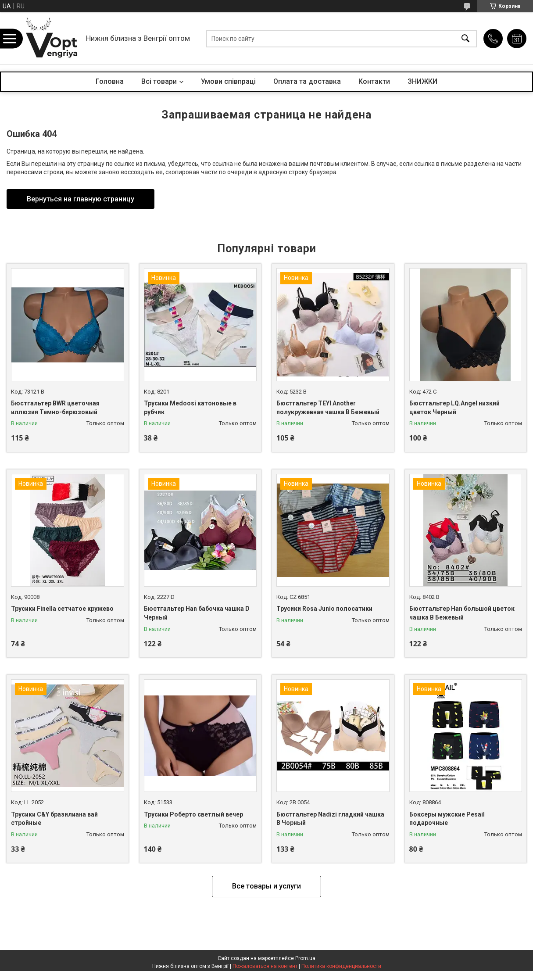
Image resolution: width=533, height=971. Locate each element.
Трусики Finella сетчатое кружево (62, 608)
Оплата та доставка (307, 81)
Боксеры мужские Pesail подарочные (447, 819)
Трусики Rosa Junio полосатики (324, 608)
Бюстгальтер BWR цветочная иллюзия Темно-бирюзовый (55, 408)
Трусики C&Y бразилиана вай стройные (54, 819)
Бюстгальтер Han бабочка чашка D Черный (197, 613)
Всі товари (159, 81)
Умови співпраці (228, 81)
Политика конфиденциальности (341, 966)
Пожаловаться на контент (265, 966)
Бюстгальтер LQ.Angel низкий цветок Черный (454, 408)
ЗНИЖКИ (422, 81)
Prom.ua (305, 958)
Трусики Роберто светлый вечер (193, 814)
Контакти (374, 81)
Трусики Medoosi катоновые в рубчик (190, 408)
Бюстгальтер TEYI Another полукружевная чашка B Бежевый (327, 408)
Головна (110, 81)
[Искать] (465, 38)
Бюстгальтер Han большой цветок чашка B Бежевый (462, 613)
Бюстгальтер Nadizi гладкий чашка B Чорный (330, 819)
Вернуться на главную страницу (80, 199)
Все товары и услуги (266, 886)
